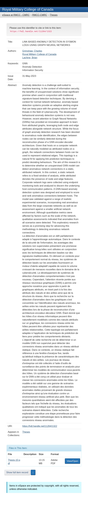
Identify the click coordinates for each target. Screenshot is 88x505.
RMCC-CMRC (39, 15)
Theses (53, 15)
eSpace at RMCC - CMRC (16, 15)
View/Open (72, 461)
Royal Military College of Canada (39, 54)
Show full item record (17, 472)
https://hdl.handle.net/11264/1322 (39, 426)
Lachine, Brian (29, 57)
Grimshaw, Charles (32, 51)
